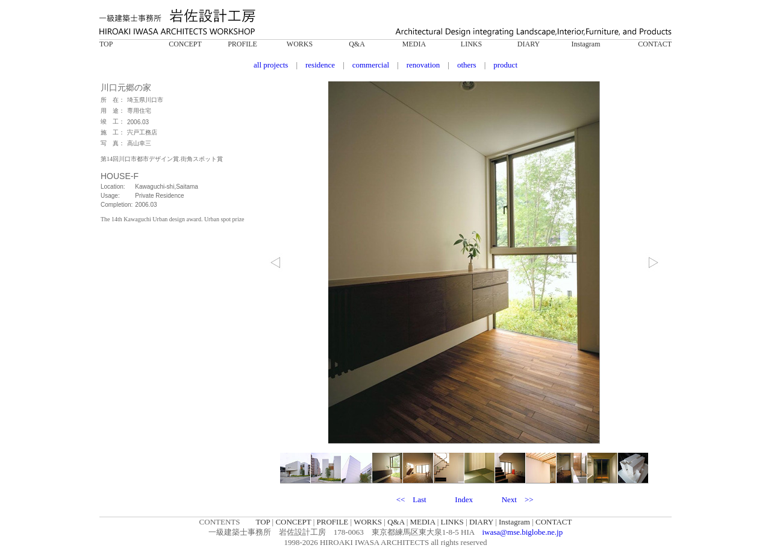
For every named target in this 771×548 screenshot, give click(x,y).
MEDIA (414, 44)
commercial (370, 64)
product (505, 64)
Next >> (518, 499)
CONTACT (655, 44)
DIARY (528, 44)
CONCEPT (185, 44)
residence (320, 64)
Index (464, 499)
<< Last (411, 499)
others (466, 64)
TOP (106, 44)
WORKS (300, 44)
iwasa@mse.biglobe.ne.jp (522, 532)
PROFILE (242, 44)
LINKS (471, 44)
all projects (271, 64)
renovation (423, 64)
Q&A (357, 44)
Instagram (586, 44)
